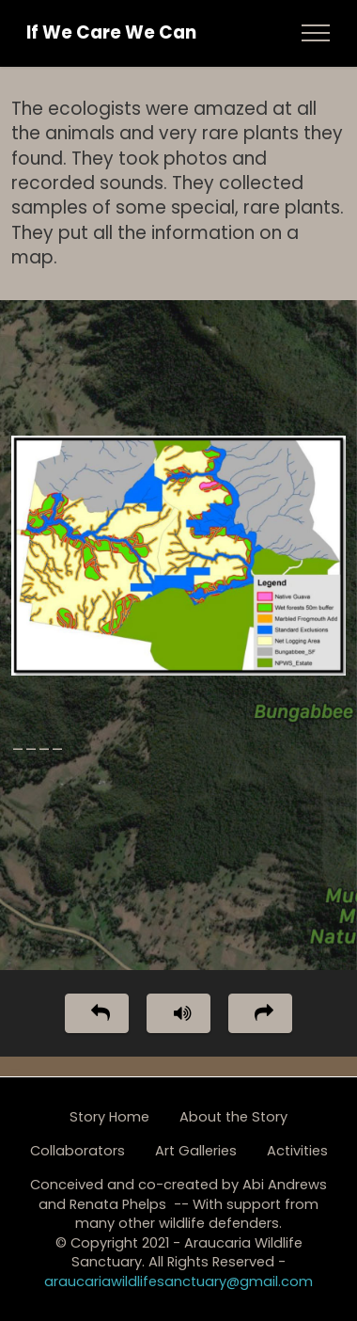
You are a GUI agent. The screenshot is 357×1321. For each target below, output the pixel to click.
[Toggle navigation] (316, 33)
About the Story (233, 1116)
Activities (297, 1150)
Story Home (109, 1116)
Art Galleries (196, 1150)
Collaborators (77, 1150)
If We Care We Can (111, 33)
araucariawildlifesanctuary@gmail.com (178, 1281)
